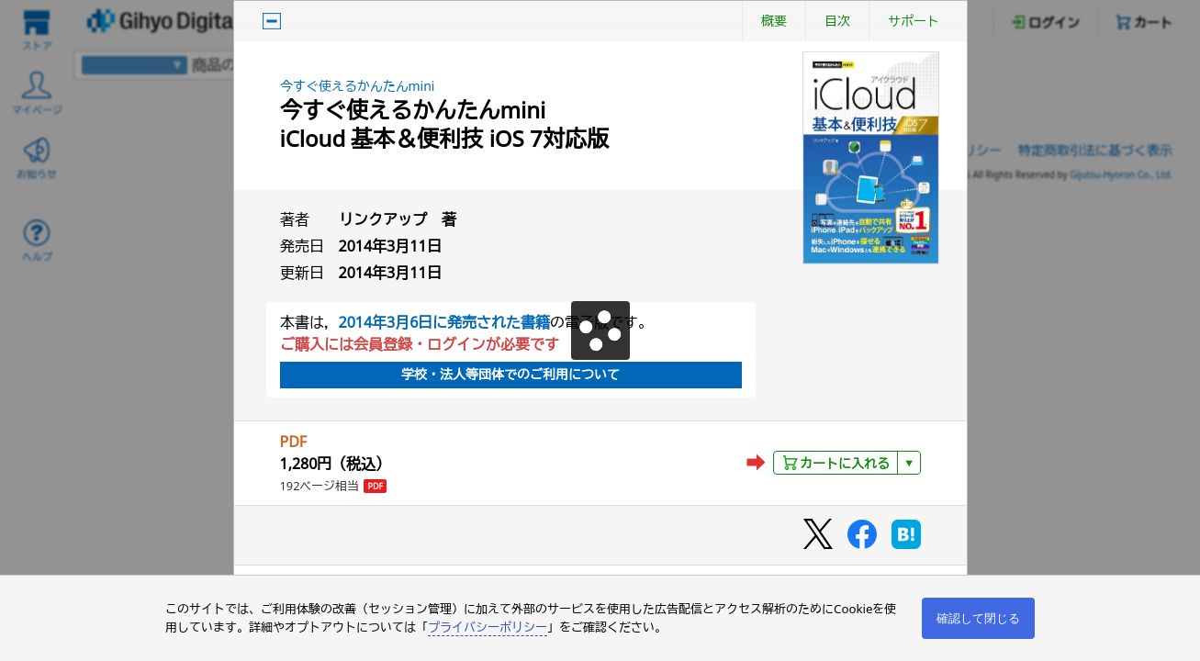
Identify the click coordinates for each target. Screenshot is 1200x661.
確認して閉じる (978, 618)
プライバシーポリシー (487, 627)
